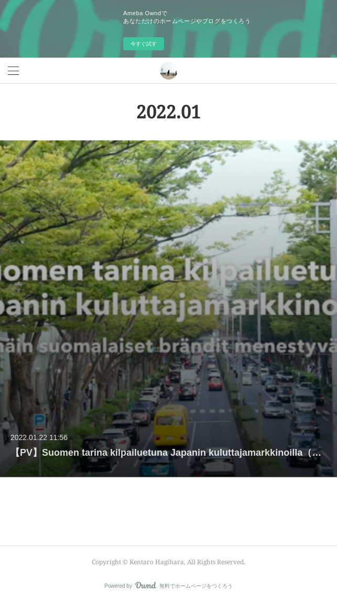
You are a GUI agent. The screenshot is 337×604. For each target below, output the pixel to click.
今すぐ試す (144, 44)
